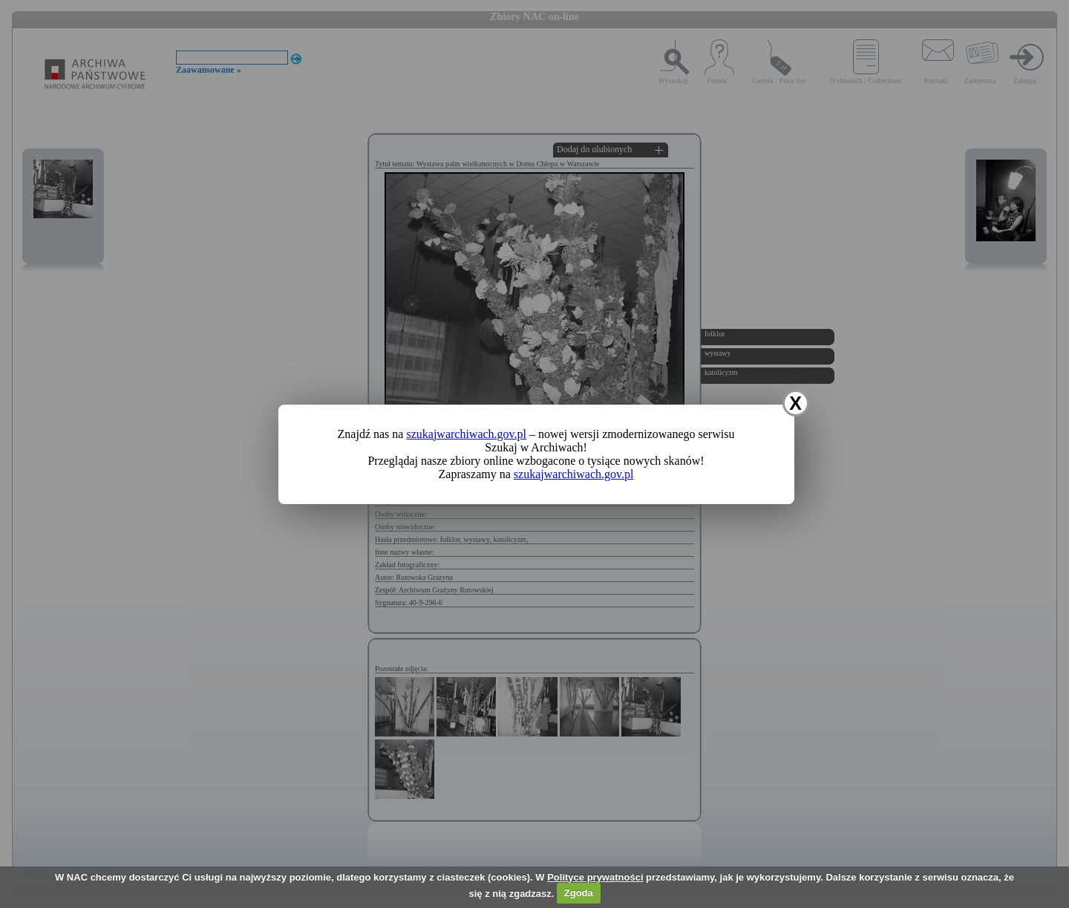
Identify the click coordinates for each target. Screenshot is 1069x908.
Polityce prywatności (595, 877)
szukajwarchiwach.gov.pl (466, 434)
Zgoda (578, 892)
